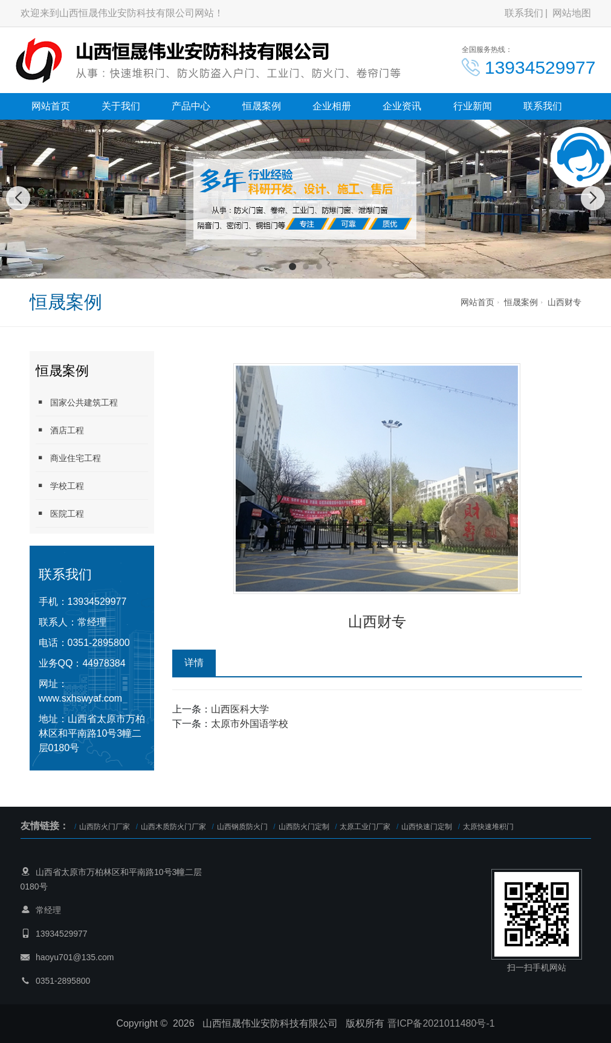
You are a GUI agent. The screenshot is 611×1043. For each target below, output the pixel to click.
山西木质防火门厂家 (173, 826)
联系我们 (524, 13)
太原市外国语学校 (249, 723)
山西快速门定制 (426, 826)
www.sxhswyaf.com (81, 698)
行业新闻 (472, 106)
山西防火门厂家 (104, 826)
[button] (292, 266)
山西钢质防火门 (242, 826)
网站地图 (571, 13)
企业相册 (331, 106)
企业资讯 (402, 106)
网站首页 (50, 106)
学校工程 (60, 485)
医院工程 (60, 513)
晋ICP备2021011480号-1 (441, 1023)
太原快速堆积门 (488, 826)
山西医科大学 (240, 709)
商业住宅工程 (68, 458)
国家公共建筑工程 (77, 402)
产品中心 (191, 106)
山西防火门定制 (304, 826)
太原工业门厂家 (365, 826)
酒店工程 (60, 430)
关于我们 (121, 106)
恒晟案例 (261, 106)
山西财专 (564, 302)
